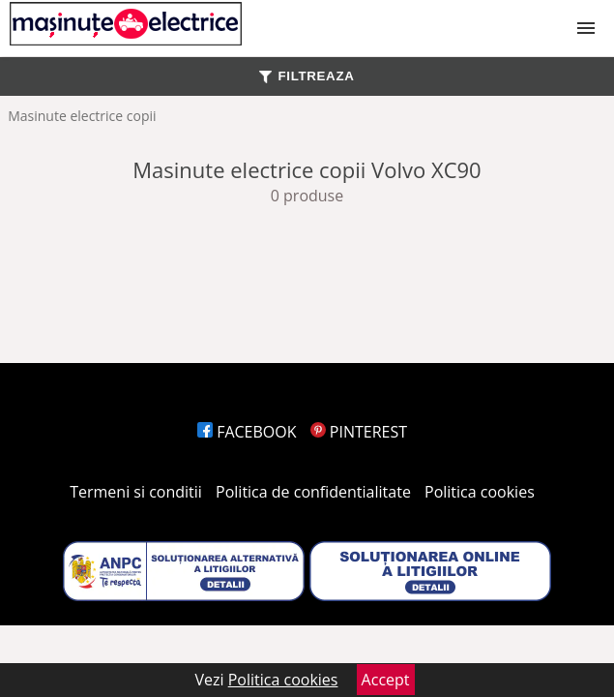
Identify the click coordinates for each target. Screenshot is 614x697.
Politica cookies (479, 491)
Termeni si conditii (136, 491)
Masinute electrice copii (82, 115)
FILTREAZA (306, 76)
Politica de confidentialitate (313, 491)
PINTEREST (358, 431)
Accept (386, 679)
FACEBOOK (247, 431)
